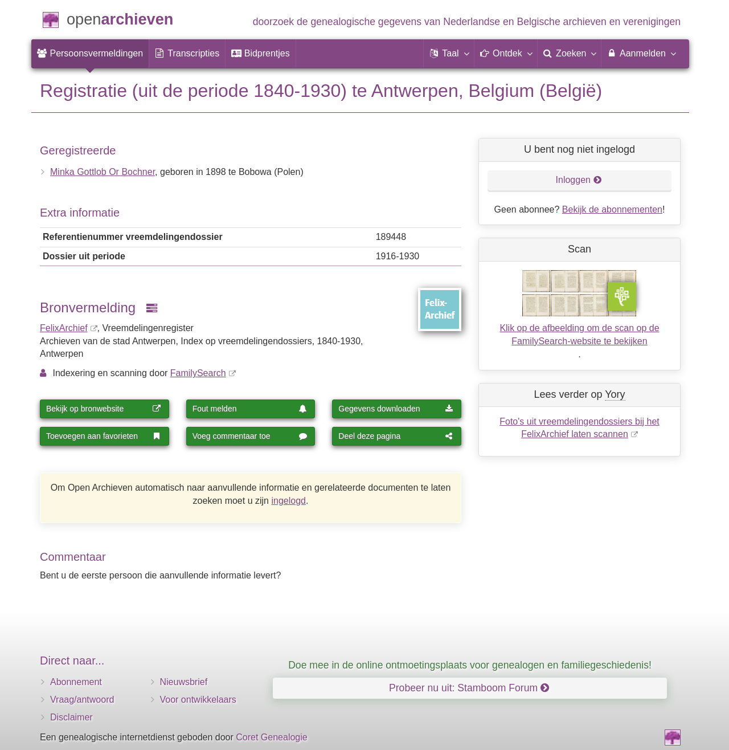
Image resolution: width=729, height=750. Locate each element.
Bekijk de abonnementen (612, 209)
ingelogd (288, 501)
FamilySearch (198, 373)
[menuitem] (90, 53)
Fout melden (250, 408)
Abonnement (76, 682)
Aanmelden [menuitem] (641, 53)
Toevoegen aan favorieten (103, 436)
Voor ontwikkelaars (198, 699)
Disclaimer (71, 717)
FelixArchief (64, 328)
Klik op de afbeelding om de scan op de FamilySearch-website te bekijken (579, 334)
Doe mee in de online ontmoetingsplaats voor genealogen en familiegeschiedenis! (470, 665)
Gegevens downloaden (395, 408)
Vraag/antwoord (82, 699)
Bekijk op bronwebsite (103, 408)
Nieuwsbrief (184, 682)
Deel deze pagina (395, 436)
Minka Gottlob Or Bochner (102, 172)
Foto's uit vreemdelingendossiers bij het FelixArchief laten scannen (579, 428)
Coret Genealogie (271, 737)
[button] (449, 53)
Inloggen (579, 180)
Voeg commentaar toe (250, 436)
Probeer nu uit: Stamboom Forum (469, 688)
